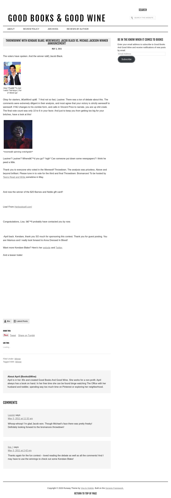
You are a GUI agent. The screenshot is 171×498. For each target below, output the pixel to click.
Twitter (59, 247)
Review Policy (32, 29)
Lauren (11, 415)
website (47, 247)
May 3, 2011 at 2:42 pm (20, 450)
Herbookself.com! (23, 207)
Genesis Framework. (114, 488)
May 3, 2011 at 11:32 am (20, 418)
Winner (17, 359)
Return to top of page (85, 493)
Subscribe (126, 59)
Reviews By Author (80, 29)
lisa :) (10, 447)
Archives (55, 29)
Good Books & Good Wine (56, 18)
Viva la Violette (87, 488)
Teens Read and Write (14, 177)
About (11, 29)
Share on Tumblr (26, 335)
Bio (8, 321)
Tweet (13, 335)
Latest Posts (22, 321)
